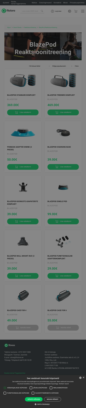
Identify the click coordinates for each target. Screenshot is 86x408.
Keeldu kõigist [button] (52, 399)
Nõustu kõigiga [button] (34, 399)
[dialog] (43, 204)
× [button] (83, 377)
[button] (43, 404)
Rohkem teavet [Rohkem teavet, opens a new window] (64, 384)
